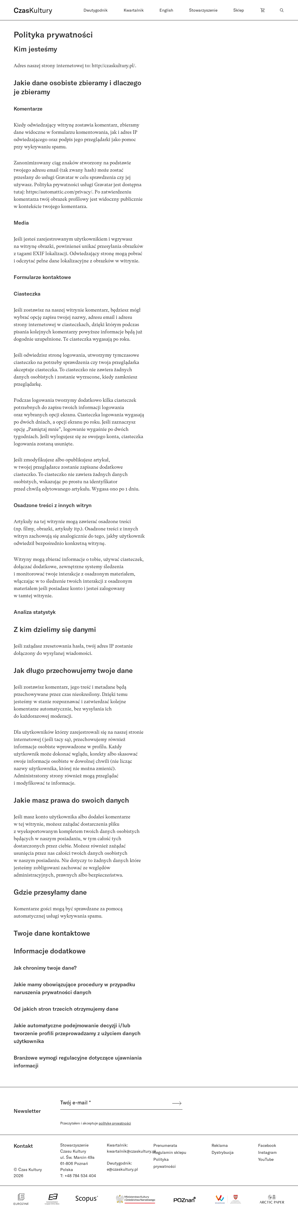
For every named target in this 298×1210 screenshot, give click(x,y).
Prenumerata (165, 1145)
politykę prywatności (115, 1123)
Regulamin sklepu (169, 1152)
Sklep (238, 10)
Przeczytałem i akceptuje (95, 1123)
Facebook (267, 1145)
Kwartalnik (134, 10)
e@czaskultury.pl (122, 1169)
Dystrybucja (223, 1152)
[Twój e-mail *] (115, 1103)
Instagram (267, 1152)
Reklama (220, 1145)
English (166, 10)
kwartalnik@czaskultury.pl (131, 1151)
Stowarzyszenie (203, 10)
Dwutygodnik (96, 10)
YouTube (266, 1159)
